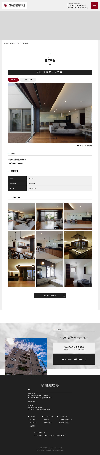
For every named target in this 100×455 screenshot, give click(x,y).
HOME (6, 43)
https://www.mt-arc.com (15, 163)
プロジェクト (34, 423)
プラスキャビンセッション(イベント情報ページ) (50, 435)
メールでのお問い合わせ (74, 359)
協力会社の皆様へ (64, 423)
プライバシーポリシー (65, 419)
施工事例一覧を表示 (50, 296)
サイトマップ (63, 416)
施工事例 (32, 419)
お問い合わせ (48, 423)
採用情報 (32, 426)
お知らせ (46, 419)
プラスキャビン (40, 432)
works (12, 43)
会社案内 (32, 416)
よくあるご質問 (48, 416)
